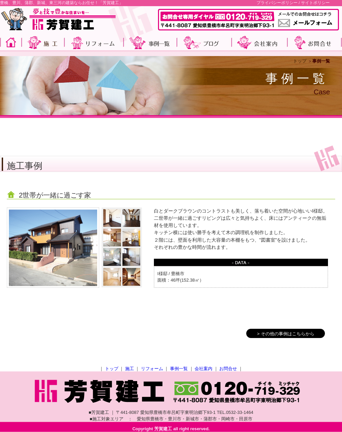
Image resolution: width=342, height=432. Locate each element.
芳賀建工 (163, 428)
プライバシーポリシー (277, 3)
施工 (129, 368)
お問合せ (228, 368)
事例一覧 (179, 368)
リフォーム (152, 368)
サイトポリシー (315, 3)
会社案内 (203, 368)
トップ (299, 61)
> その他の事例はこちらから (285, 333)
